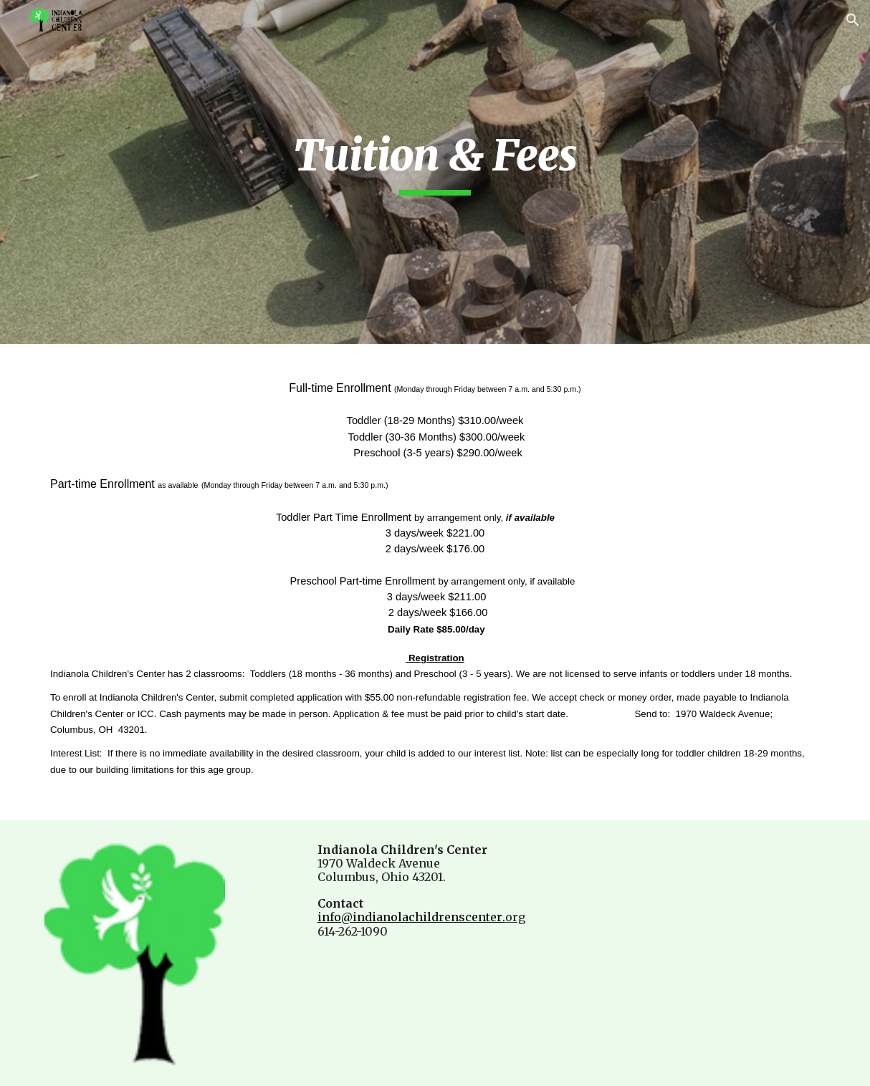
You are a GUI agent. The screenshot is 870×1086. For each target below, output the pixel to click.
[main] (435, 162)
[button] (853, 20)
